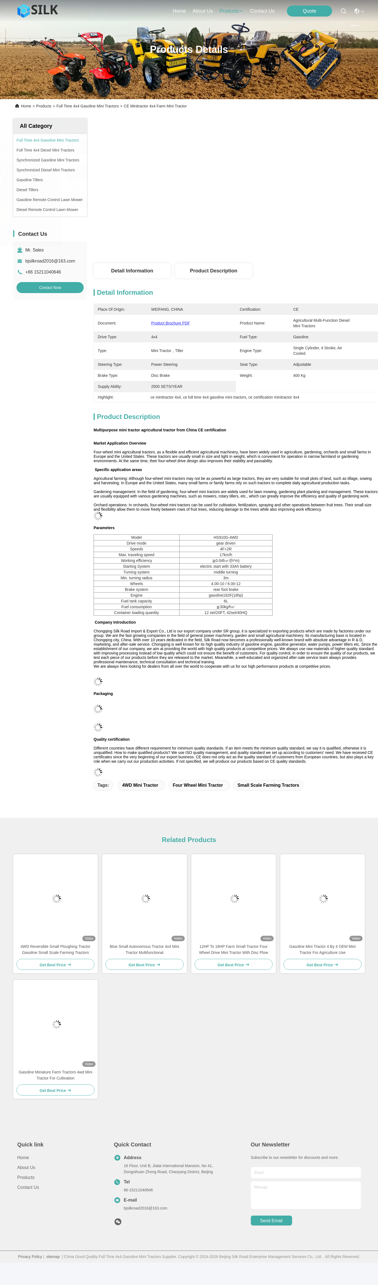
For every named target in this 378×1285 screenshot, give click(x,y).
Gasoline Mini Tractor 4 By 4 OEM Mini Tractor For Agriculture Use (322, 949)
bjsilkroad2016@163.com (50, 261)
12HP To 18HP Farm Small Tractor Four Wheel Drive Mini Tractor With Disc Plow (233, 949)
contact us (262, 11)
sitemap (53, 1256)
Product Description (213, 271)
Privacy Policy (30, 1256)
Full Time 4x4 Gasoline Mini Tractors (87, 106)
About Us (26, 1167)
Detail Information (132, 271)
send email (271, 1220)
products (231, 11)
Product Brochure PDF (170, 323)
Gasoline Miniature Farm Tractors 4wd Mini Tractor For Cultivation (55, 1075)
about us (202, 11)
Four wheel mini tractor (198, 785)
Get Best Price (290, 238)
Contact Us (28, 1187)
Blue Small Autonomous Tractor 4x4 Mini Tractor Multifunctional (144, 949)
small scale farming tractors (268, 785)
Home (179, 11)
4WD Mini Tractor (140, 785)
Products (43, 106)
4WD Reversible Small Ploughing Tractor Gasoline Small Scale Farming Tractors (56, 949)
